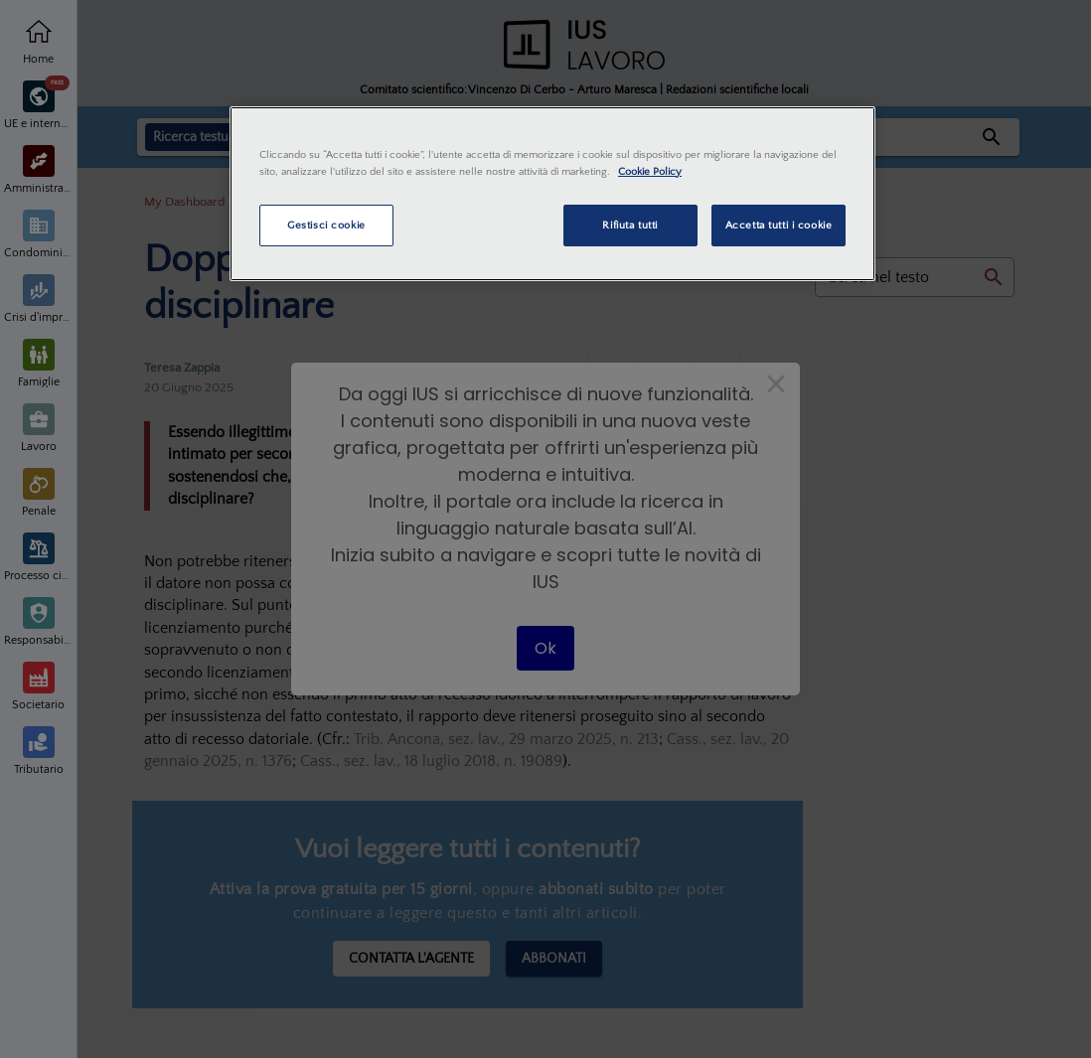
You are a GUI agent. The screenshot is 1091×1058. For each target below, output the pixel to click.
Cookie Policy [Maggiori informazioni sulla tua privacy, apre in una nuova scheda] (650, 171)
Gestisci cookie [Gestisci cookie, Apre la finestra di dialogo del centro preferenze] (326, 225)
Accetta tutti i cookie (779, 225)
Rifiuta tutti (629, 225)
